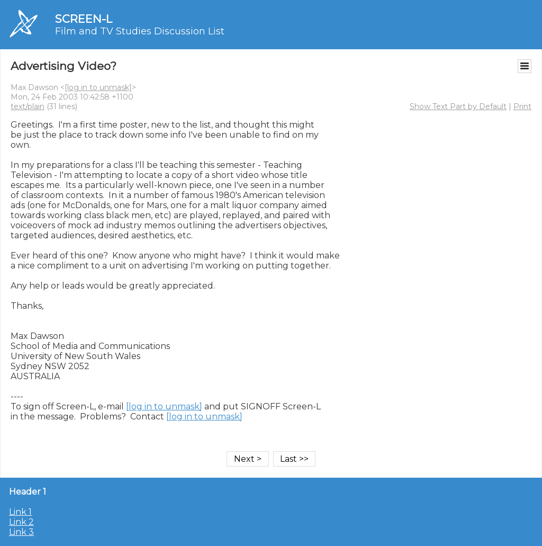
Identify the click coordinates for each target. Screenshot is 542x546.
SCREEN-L (83, 18)
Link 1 (20, 512)
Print (522, 106)
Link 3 (21, 532)
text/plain (27, 106)
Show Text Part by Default (458, 106)
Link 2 (21, 522)
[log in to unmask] (98, 87)
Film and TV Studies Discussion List (139, 31)
